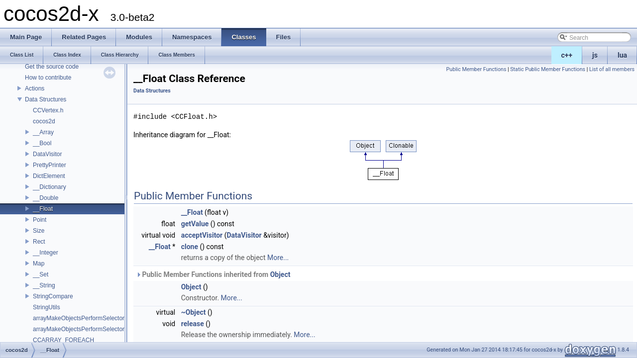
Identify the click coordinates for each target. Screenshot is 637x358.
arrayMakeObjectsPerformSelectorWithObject (93, 329)
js (595, 55)
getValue (195, 224)
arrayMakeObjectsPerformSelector (78, 318)
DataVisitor (47, 154)
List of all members (612, 69)
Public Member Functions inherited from (213, 274)
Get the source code (52, 66)
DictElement (49, 176)
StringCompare (53, 296)
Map (38, 263)
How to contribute (48, 77)
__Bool (42, 143)
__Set (40, 274)
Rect (39, 241)
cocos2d (44, 121)
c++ (567, 55)
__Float (43, 208)
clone (189, 247)
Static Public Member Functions (547, 69)
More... (278, 258)
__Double (45, 197)
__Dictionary (49, 186)
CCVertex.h (48, 110)
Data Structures (45, 99)
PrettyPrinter (49, 165)
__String (44, 285)
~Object (193, 312)
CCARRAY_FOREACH (63, 340)
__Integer (45, 252)
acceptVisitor (202, 235)
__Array (43, 132)
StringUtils (46, 307)
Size (38, 230)
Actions (34, 88)
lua (622, 55)
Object (280, 274)
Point (39, 219)
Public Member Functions (476, 69)
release (192, 324)
